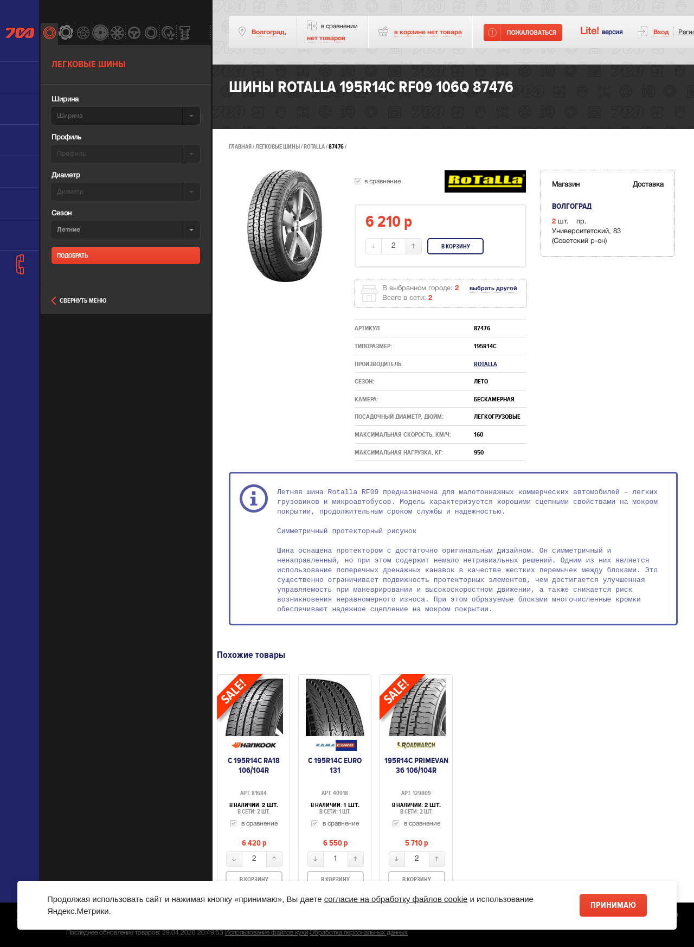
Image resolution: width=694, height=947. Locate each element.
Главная (240, 146)
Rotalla (315, 146)
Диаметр (66, 175)
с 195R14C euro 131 (335, 765)
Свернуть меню (79, 301)
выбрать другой (493, 288)
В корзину (455, 246)
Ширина (65, 100)
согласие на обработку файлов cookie (396, 899)
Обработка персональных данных (359, 933)
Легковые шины (277, 146)
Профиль (66, 138)
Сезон (62, 213)
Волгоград (268, 32)
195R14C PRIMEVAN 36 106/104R (416, 765)
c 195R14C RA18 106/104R (254, 765)
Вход (661, 32)
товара (428, 32)
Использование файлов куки (266, 933)
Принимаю (613, 905)
